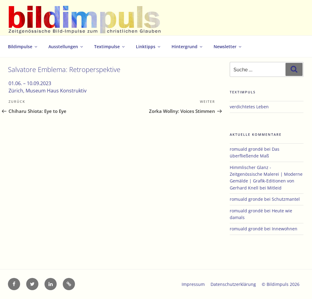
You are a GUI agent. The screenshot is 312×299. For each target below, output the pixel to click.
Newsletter (228, 46)
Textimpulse (110, 46)
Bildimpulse (23, 46)
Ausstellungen (66, 46)
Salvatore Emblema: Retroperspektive (64, 69)
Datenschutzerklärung (233, 284)
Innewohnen (284, 229)
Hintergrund (187, 46)
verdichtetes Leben (249, 107)
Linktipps (148, 46)
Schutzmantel (286, 199)
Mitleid (274, 188)
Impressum (193, 284)
